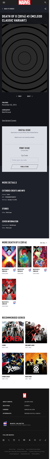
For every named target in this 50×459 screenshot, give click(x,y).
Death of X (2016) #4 (5, 270)
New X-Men (28, 377)
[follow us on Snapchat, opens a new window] (30, 440)
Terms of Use (12, 449)
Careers (5, 409)
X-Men (4, 345)
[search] (45, 3)
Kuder (7, 273)
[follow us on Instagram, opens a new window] (14, 440)
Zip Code (24, 155)
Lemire (3, 273)
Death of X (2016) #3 (21, 270)
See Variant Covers (9, 120)
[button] (3, 2)
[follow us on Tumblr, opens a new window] (19, 440)
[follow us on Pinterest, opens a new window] (35, 440)
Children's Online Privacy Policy (37, 451)
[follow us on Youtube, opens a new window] (24, 440)
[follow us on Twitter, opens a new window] (9, 440)
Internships (7, 413)
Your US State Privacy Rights (33, 449)
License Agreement (14, 454)
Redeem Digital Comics (32, 413)
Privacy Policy (20, 449)
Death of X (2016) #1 (5, 303)
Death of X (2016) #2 (36, 270)
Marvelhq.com (30, 409)
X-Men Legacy (6, 377)
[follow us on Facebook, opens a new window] (3, 440)
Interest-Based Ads (25, 454)
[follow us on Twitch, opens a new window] (40, 440)
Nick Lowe (9, 212)
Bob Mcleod (6, 112)
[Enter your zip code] (24, 160)
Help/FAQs (6, 405)
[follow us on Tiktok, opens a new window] (45, 440)
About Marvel (7, 401)
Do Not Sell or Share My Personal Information (16, 451)
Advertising (29, 401)
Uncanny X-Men (29, 345)
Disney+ (27, 405)
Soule (19, 273)
